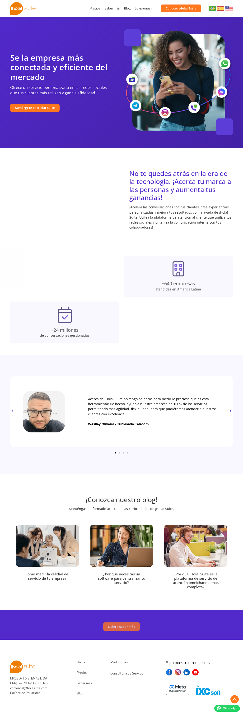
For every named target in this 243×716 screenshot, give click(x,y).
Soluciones (142, 8)
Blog (127, 8)
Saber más (112, 8)
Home (81, 662)
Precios (95, 8)
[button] (12, 411)
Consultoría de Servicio (127, 673)
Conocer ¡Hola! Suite (181, 8)
